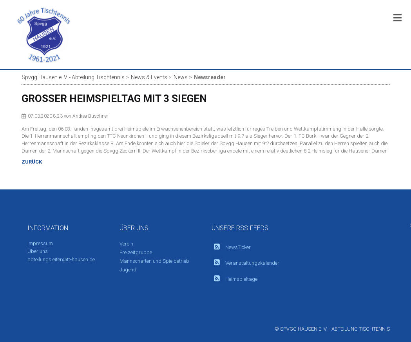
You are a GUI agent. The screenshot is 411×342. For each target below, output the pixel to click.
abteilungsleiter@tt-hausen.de (61, 259)
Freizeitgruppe (135, 252)
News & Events (149, 77)
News (181, 77)
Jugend (127, 270)
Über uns (37, 251)
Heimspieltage (241, 279)
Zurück (32, 162)
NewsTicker (238, 247)
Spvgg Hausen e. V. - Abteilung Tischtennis (73, 77)
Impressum (40, 243)
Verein (126, 244)
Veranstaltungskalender (252, 263)
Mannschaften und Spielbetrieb (154, 261)
